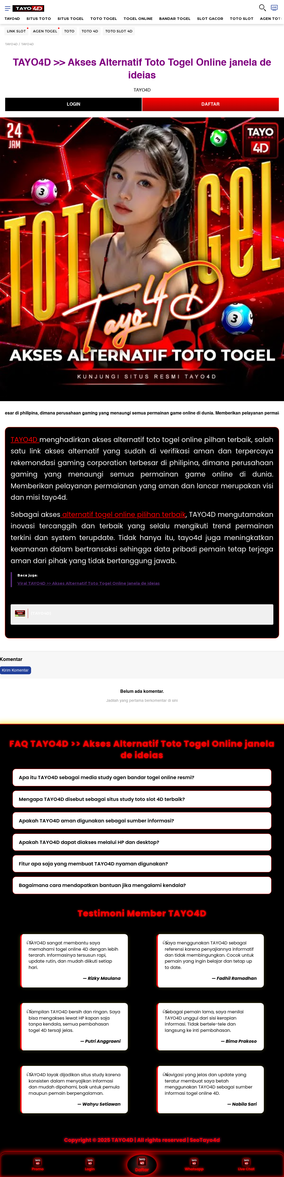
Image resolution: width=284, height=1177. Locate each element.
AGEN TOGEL (45, 31)
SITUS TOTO (38, 18)
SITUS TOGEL (71, 18)
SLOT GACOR (210, 18)
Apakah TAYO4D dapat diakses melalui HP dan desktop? (89, 842)
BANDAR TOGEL (175, 18)
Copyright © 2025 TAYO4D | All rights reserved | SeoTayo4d (142, 1140)
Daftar (142, 1165)
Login (90, 1165)
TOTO (69, 31)
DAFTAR (210, 104)
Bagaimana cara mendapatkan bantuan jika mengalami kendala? (102, 885)
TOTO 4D (89, 31)
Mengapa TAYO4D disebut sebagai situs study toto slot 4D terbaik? (102, 799)
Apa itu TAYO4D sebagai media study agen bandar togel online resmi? (106, 777)
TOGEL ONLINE (138, 18)
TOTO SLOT (241, 18)
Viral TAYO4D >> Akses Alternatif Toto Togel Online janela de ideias (88, 583)
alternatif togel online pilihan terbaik (123, 514)
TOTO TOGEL (103, 18)
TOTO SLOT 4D (118, 31)
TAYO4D (12, 18)
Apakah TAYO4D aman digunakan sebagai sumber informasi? (96, 820)
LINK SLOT (16, 31)
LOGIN (73, 104)
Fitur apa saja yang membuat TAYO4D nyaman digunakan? (93, 863)
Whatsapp (194, 1165)
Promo (38, 1165)
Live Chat (246, 1165)
